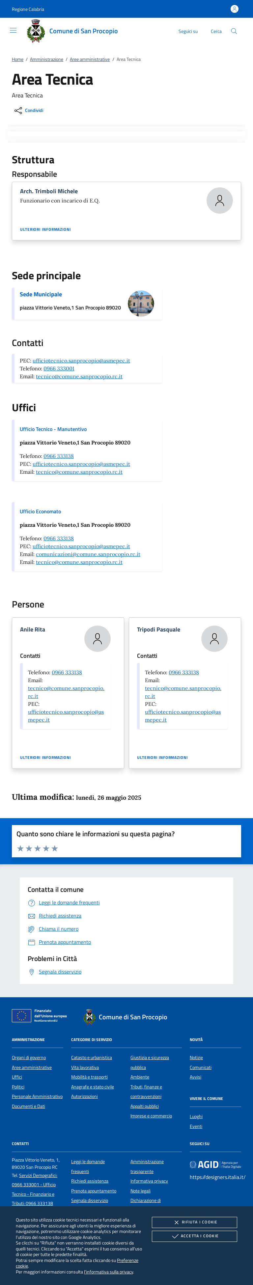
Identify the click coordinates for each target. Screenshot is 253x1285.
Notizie (196, 1057)
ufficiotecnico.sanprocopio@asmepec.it (81, 360)
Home (17, 59)
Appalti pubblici (144, 1106)
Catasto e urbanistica (91, 1057)
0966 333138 (58, 456)
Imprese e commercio (151, 1115)
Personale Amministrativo (37, 1096)
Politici (18, 1086)
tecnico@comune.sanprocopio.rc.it (79, 376)
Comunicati (200, 1067)
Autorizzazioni (84, 1096)
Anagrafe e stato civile (92, 1086)
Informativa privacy (149, 1181)
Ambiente (139, 1077)
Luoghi (196, 1116)
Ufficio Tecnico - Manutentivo (53, 429)
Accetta (194, 1236)
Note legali (140, 1190)
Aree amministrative (90, 59)
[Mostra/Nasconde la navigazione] (13, 30)
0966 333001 (58, 368)
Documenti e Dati (28, 1106)
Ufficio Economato (40, 511)
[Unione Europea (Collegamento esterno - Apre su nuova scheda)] (41, 1017)
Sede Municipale (41, 294)
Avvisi (195, 1077)
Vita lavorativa (85, 1067)
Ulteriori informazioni (45, 229)
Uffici (17, 1077)
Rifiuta (194, 1222)
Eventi (196, 1126)
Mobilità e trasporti (89, 1077)
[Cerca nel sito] (234, 31)
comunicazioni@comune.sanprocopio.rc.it (88, 554)
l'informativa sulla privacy (108, 1271)
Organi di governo (29, 1057)
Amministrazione (46, 59)
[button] (28, 9)
